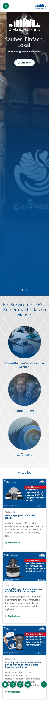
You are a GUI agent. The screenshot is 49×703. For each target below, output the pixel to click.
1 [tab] (22, 290)
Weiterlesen (13, 542)
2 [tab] (26, 290)
